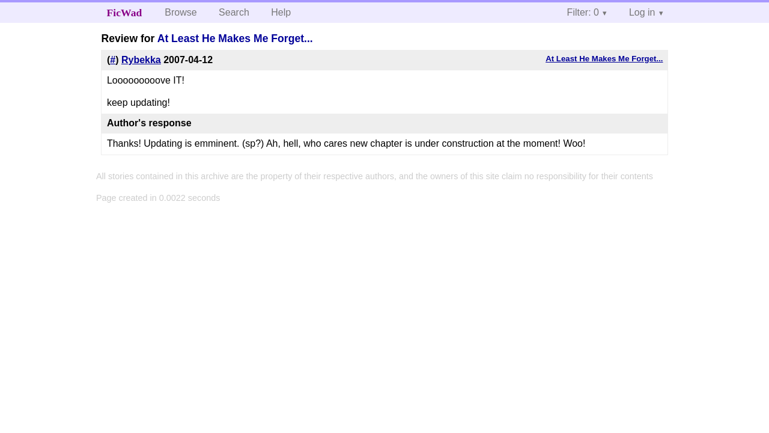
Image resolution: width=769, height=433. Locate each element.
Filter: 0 (583, 12)
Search (234, 12)
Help (281, 12)
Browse (180, 12)
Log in (642, 12)
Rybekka (141, 60)
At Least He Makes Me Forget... (235, 38)
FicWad (124, 13)
